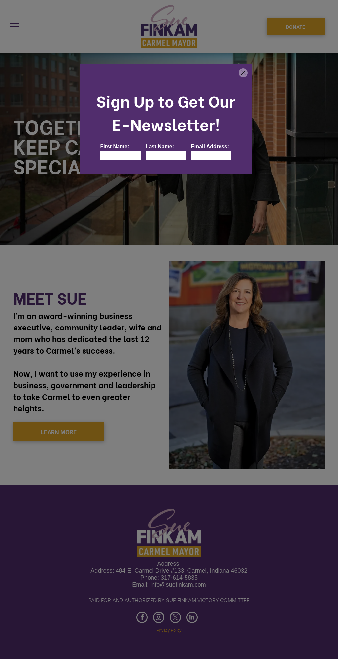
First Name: (114, 146)
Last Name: (160, 146)
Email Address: (210, 146)
